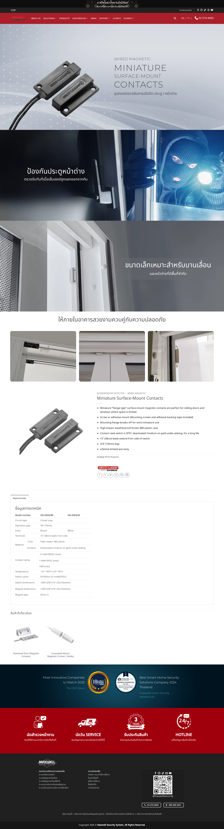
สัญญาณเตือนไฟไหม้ (51, 781)
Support (104, 18)
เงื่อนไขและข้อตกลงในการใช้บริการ (120, 814)
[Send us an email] (166, 773)
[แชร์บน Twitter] (110, 475)
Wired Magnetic (137, 393)
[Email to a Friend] (116, 475)
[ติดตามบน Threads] (208, 10)
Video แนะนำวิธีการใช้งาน (99, 774)
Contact (129, 18)
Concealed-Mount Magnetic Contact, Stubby (60, 655)
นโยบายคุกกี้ (67, 814)
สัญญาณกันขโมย (50, 778)
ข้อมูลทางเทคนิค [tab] (19, 498)
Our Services (80, 18)
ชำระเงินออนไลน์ (185, 10)
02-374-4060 (204, 18)
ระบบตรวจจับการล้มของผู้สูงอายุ (52, 784)
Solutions (50, 18)
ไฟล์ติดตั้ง (92, 784)
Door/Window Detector (110, 393)
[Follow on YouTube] (212, 10)
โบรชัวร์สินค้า (93, 778)
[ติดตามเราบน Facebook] (198, 10)
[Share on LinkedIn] (127, 475)
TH (188, 18)
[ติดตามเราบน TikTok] (205, 10)
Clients (117, 18)
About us (36, 18)
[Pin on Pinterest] (121, 475)
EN (182, 18)
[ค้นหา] (175, 18)
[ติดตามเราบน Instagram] (201, 10)
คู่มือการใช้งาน (94, 781)
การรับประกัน (93, 787)
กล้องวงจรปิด (48, 774)
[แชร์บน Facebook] (99, 475)
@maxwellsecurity (163, 796)
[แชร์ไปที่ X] (105, 475)
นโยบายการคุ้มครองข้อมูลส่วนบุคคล (89, 814)
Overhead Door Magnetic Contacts (26, 655)
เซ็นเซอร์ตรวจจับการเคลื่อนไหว (56, 787)
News (93, 18)
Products (64, 18)
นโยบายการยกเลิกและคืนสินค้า (149, 814)
